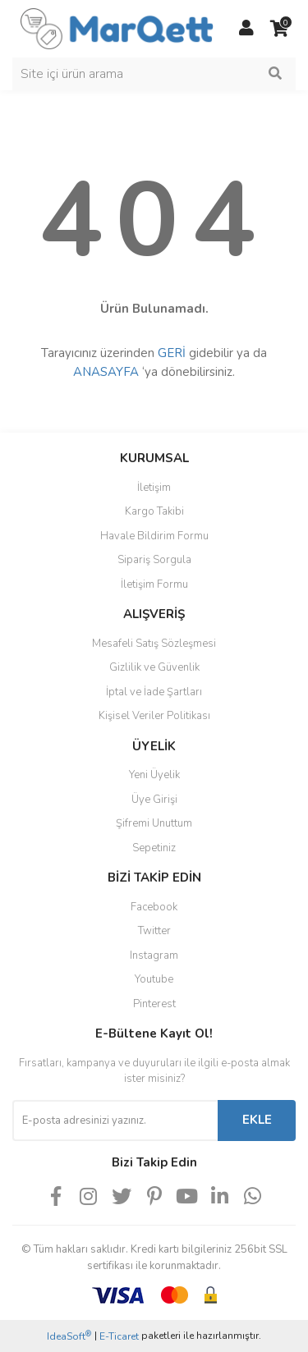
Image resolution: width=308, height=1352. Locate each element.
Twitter (154, 930)
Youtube (154, 979)
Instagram (154, 955)
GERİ (172, 353)
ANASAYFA (106, 372)
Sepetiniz (154, 848)
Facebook (154, 907)
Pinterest (154, 1004)
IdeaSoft (69, 1336)
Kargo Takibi (154, 511)
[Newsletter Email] (115, 1120)
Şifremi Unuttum (154, 823)
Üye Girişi (154, 799)
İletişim (154, 487)
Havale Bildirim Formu (154, 536)
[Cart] (279, 28)
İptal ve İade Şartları (154, 692)
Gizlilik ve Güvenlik (154, 667)
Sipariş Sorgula (154, 559)
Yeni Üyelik (154, 775)
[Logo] (117, 27)
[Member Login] (246, 28)
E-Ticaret (119, 1336)
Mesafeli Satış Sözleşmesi (154, 643)
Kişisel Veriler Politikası (154, 715)
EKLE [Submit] (257, 1119)
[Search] (154, 73)
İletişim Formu (154, 584)
